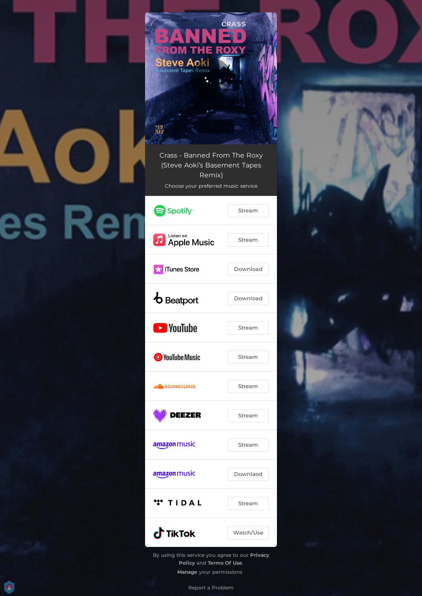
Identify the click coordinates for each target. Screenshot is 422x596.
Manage (187, 572)
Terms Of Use (225, 563)
